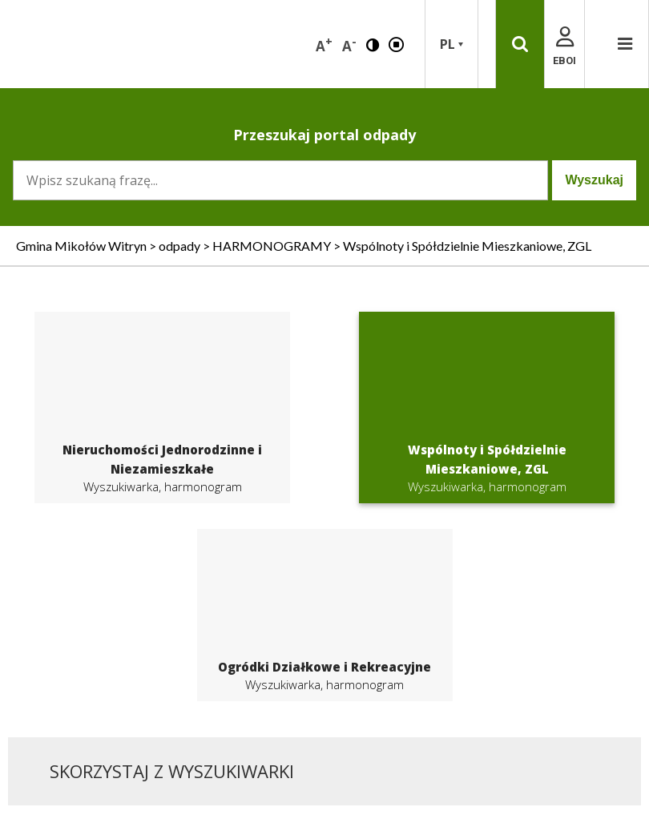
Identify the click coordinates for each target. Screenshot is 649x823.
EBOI (564, 46)
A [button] (324, 44)
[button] (372, 44)
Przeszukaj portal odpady (324, 134)
